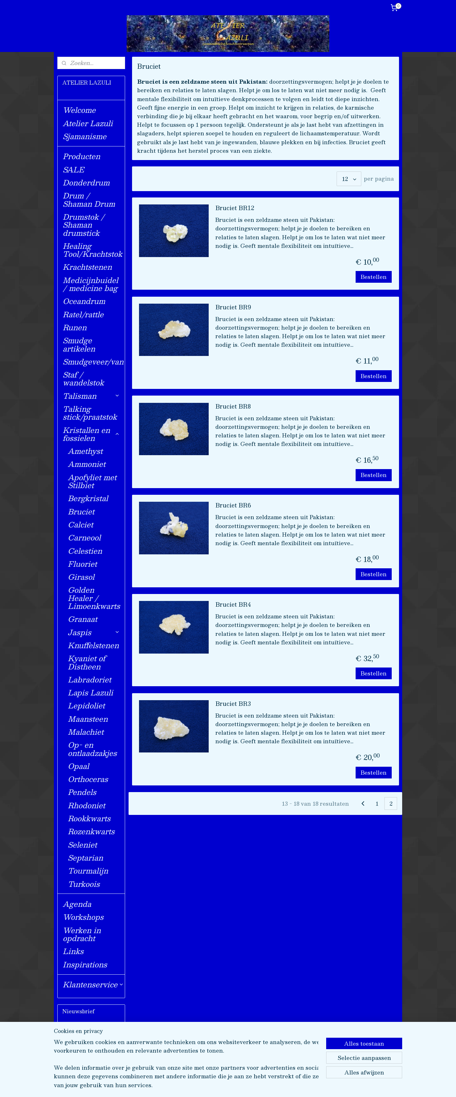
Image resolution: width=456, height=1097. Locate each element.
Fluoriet (82, 564)
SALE (73, 169)
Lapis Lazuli (90, 692)
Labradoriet (89, 679)
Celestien (85, 551)
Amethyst (85, 451)
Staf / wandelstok (83, 378)
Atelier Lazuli (88, 123)
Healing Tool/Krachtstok (92, 250)
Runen (74, 327)
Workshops (83, 917)
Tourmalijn (88, 870)
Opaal (78, 766)
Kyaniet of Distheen (86, 662)
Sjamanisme (84, 136)
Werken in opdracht (82, 934)
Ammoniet (86, 464)
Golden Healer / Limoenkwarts (94, 598)
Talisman (91, 396)
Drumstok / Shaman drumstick (83, 224)
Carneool (84, 537)
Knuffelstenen (93, 645)
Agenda (77, 904)
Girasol (81, 577)
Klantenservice (93, 984)
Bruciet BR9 (233, 308)
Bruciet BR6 (233, 506)
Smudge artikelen (79, 344)
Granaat (82, 619)
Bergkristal (88, 498)
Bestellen (374, 276)
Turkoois (84, 884)
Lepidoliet (86, 705)
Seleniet (82, 844)
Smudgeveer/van (93, 361)
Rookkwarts (89, 818)
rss (221, 1085)
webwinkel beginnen (245, 1085)
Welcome (79, 110)
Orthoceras (88, 779)
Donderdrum (86, 182)
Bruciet (81, 511)
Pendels (82, 792)
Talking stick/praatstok (90, 413)
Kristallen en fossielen (91, 434)
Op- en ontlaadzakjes (92, 749)
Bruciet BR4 (233, 605)
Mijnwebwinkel (301, 1085)
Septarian (85, 857)
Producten (81, 156)
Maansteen (88, 719)
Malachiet (86, 732)
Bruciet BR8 (233, 407)
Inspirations (85, 964)
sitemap (209, 1085)
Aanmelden (83, 1056)
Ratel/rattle (83, 314)
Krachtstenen (87, 267)
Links (73, 951)
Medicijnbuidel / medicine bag (90, 284)
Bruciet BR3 (233, 704)
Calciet (80, 524)
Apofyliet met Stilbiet (92, 481)
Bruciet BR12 (234, 208)
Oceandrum (84, 301)
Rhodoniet (86, 805)
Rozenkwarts (91, 831)
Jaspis (94, 632)
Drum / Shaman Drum (89, 199)
